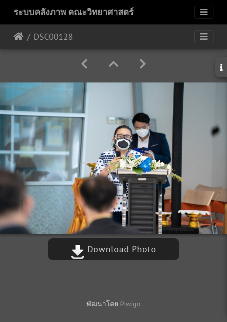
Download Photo (113, 249)
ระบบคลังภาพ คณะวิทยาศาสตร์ (74, 12)
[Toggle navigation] (203, 12)
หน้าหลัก (19, 36)
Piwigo (130, 303)
